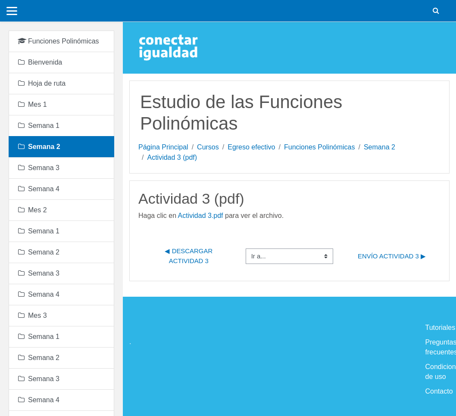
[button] (435, 11)
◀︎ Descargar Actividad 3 (189, 255)
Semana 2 (379, 147)
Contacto (439, 391)
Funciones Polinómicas (319, 147)
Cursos (208, 147)
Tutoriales (440, 327)
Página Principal (163, 147)
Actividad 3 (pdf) (172, 157)
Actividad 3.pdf (200, 215)
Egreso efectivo (251, 147)
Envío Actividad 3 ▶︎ (392, 256)
